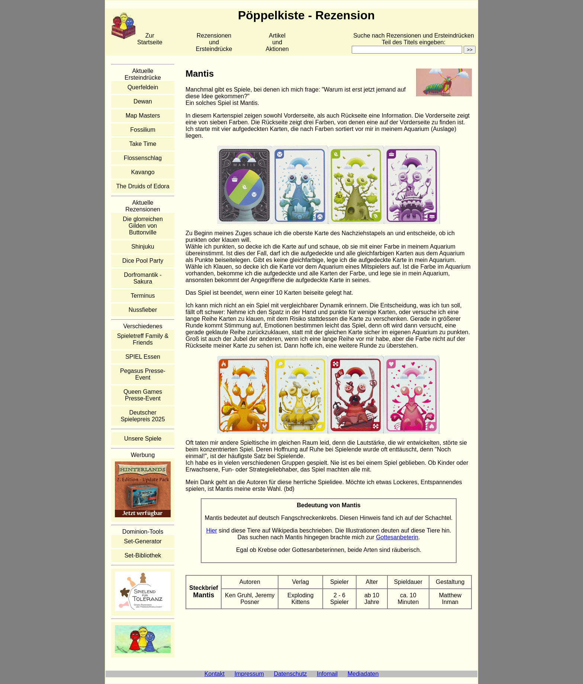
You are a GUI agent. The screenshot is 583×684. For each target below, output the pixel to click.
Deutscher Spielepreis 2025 (142, 415)
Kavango (142, 172)
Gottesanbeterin (397, 537)
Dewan (142, 101)
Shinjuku (142, 246)
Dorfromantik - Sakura (142, 278)
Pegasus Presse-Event (142, 374)
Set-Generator (142, 541)
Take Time (143, 144)
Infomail (327, 674)
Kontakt (214, 674)
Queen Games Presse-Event (142, 395)
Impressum (249, 674)
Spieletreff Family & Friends (142, 339)
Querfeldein (143, 87)
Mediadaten (363, 674)
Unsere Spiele (143, 438)
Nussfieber (143, 310)
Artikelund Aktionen (277, 42)
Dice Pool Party (142, 261)
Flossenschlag (143, 158)
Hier (211, 530)
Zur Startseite (149, 38)
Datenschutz (290, 674)
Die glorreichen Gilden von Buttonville (143, 226)
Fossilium (142, 130)
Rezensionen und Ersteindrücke (214, 42)
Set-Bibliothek (143, 555)
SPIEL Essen (142, 357)
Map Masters (143, 115)
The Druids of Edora (142, 186)
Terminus (143, 296)
